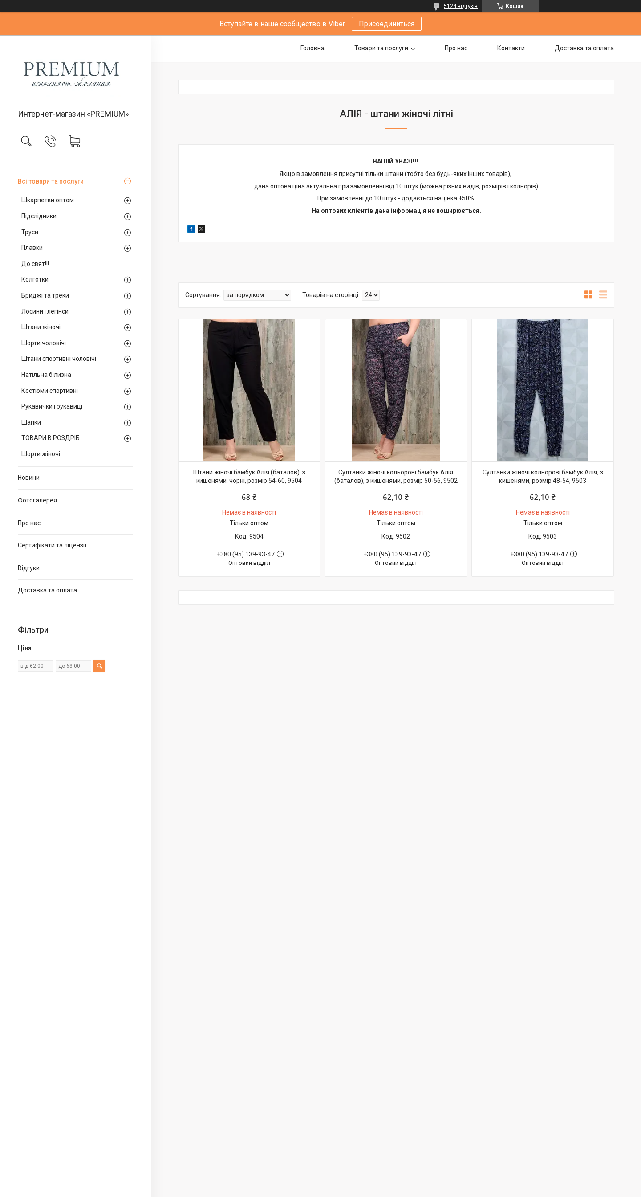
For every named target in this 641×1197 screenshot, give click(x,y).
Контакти (511, 48)
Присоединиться (386, 24)
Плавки (32, 247)
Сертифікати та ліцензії (52, 545)
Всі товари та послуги (51, 181)
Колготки (35, 279)
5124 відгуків (461, 6)
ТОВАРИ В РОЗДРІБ (50, 437)
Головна (312, 48)
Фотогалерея (37, 500)
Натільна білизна (46, 374)
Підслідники (39, 216)
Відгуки (29, 568)
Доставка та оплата (47, 590)
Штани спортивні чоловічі (58, 358)
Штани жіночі (41, 327)
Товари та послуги (381, 48)
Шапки (31, 422)
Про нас (29, 523)
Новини (29, 477)
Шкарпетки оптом (47, 200)
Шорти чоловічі (43, 343)
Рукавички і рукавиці (51, 406)
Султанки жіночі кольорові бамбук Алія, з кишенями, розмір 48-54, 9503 (543, 477)
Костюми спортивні (49, 390)
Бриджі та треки (45, 295)
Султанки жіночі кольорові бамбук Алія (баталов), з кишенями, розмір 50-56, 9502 (396, 477)
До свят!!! (35, 263)
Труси (29, 232)
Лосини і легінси (45, 311)
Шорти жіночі (40, 454)
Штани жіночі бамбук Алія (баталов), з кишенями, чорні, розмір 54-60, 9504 (249, 477)
